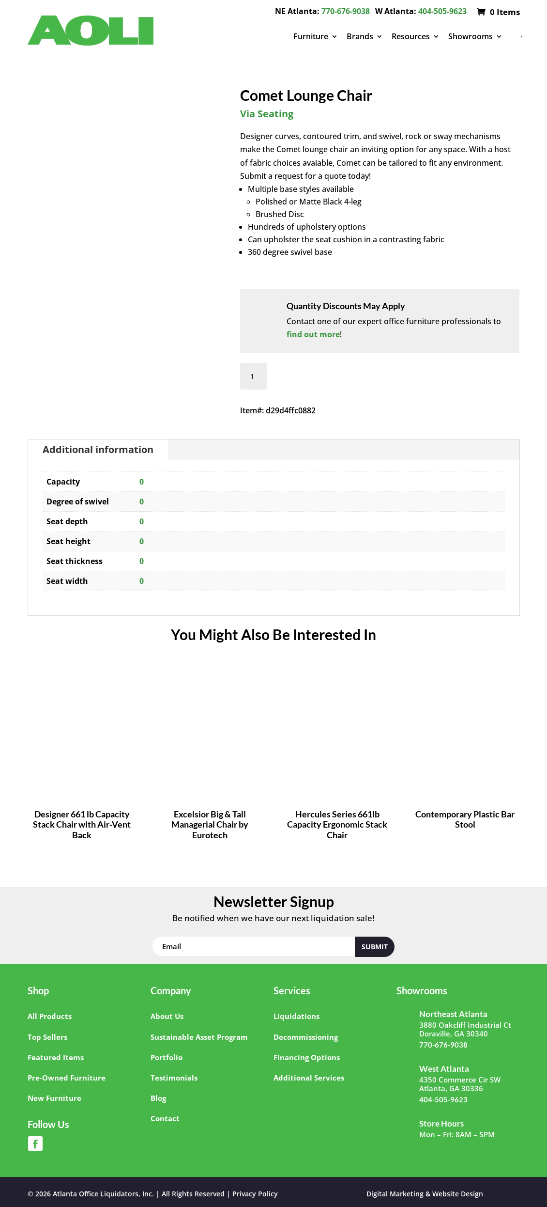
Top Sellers (47, 1037)
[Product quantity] (253, 376)
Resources (411, 36)
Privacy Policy (255, 1193)
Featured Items (56, 1057)
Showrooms (470, 36)
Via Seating (266, 113)
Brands (360, 36)
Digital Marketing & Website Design (424, 1193)
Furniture (310, 36)
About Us (167, 1016)
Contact (165, 1118)
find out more (313, 334)
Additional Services (309, 1077)
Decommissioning (306, 1037)
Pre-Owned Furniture (67, 1077)
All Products (50, 1016)
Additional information (98, 449)
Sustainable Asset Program (199, 1037)
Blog (158, 1098)
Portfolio (166, 1057)
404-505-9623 (442, 11)
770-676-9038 (345, 11)
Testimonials (174, 1077)
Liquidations (296, 1016)
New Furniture (54, 1098)
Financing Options (307, 1057)
